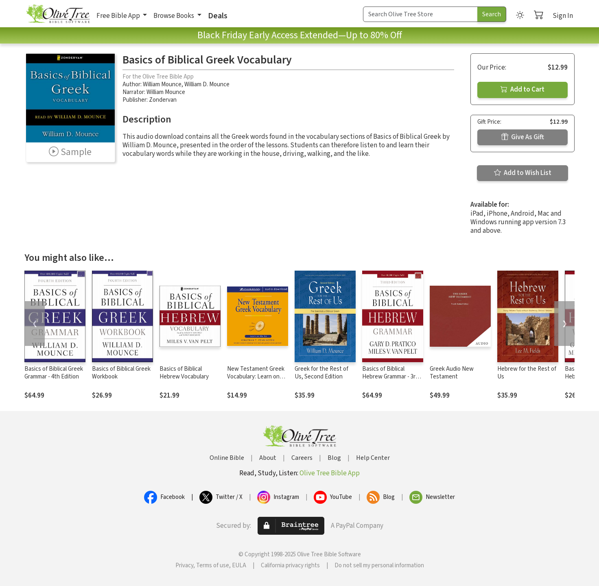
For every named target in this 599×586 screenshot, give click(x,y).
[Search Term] (420, 14)
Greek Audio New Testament (452, 373)
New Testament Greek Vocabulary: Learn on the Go (255, 377)
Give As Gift (522, 137)
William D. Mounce (207, 84)
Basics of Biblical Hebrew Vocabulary (184, 373)
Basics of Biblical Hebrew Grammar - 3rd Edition (390, 377)
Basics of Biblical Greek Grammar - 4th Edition (53, 373)
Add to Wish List (522, 173)
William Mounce (162, 84)
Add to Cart (522, 89)
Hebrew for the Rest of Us (526, 373)
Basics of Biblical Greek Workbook (121, 373)
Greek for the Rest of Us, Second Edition (321, 373)
